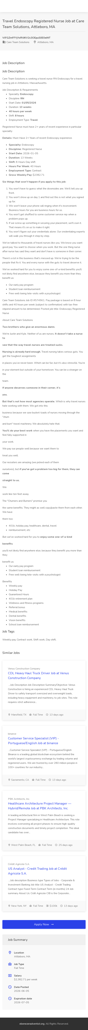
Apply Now (44, 924)
